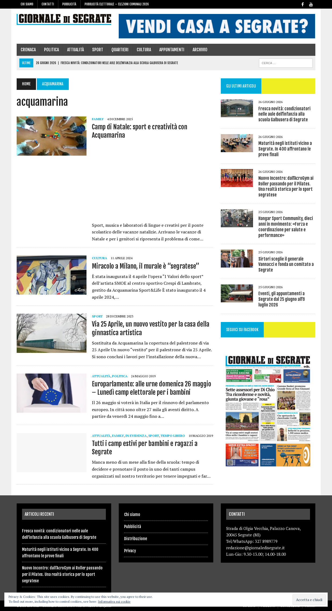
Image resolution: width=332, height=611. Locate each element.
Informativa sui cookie (114, 601)
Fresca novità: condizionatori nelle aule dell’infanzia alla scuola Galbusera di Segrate (284, 114)
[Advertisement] (152, 182)
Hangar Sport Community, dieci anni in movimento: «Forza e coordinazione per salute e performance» (285, 227)
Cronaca (28, 49)
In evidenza (136, 436)
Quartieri (119, 49)
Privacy (130, 550)
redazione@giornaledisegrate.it (255, 547)
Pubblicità (69, 4)
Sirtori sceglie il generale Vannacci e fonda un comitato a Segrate (286, 264)
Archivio (200, 49)
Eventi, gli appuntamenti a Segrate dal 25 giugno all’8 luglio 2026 (286, 299)
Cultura (144, 49)
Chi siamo (27, 4)
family (98, 119)
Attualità (75, 49)
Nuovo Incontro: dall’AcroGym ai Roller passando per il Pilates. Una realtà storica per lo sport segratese (285, 186)
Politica (51, 49)
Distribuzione (135, 538)
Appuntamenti (171, 49)
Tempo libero (173, 436)
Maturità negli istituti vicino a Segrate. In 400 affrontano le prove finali (285, 149)
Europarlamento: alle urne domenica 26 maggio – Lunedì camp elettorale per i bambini (151, 388)
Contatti (48, 4)
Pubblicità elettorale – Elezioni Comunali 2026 (117, 4)
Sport (97, 49)
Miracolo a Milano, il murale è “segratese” (145, 266)
